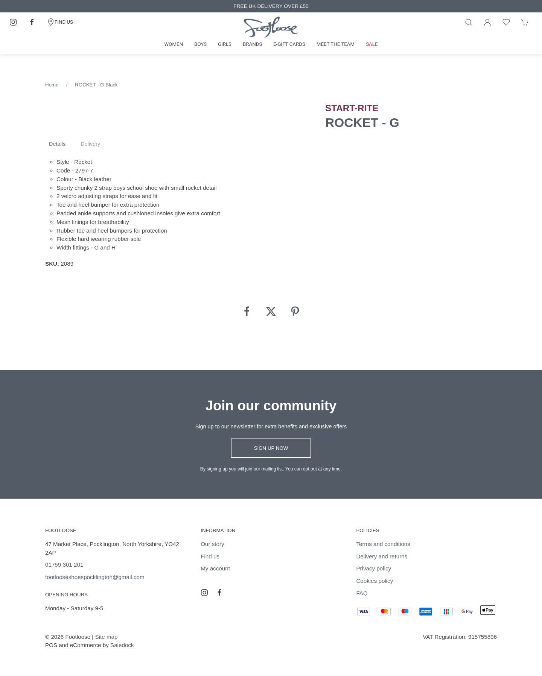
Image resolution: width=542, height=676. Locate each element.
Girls (224, 44)
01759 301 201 (64, 564)
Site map (106, 637)
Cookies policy (374, 581)
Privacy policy (373, 568)
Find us (210, 556)
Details (57, 144)
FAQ (361, 593)
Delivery (90, 144)
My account (215, 568)
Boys (200, 44)
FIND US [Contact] (60, 22)
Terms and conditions (383, 544)
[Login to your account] (487, 22)
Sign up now (271, 448)
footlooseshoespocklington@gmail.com (95, 577)
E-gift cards (289, 44)
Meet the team (336, 44)
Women (173, 44)
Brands (252, 44)
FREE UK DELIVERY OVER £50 (270, 6)
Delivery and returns (381, 556)
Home (51, 85)
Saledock (122, 645)
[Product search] (468, 22)
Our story (212, 544)
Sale (372, 44)
